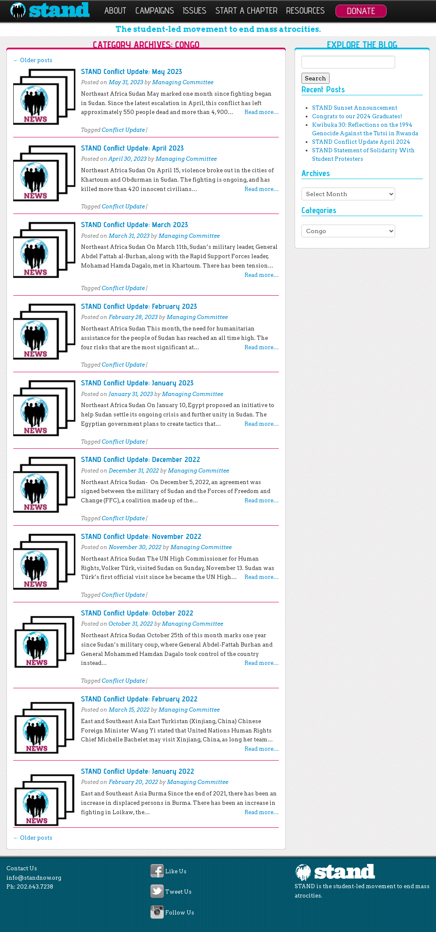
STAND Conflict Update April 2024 (361, 142)
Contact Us (21, 868)
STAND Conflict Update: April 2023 (132, 147)
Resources (305, 10)
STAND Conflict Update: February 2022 (139, 698)
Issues (195, 10)
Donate (361, 10)
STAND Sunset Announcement (354, 108)
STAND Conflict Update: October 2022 (137, 612)
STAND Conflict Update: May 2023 (131, 71)
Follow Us (179, 912)
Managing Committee (182, 82)
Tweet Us (178, 892)
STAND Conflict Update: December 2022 (140, 459)
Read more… (261, 112)
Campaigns (154, 10)
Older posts (32, 60)
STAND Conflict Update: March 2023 (134, 224)
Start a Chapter (246, 10)
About (115, 10)
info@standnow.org (33, 878)
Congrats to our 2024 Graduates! (357, 116)
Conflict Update (123, 130)
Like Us (175, 871)
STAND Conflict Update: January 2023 (137, 382)
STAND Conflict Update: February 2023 (139, 306)
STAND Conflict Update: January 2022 (137, 771)
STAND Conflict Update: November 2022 (141, 536)
